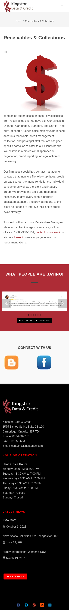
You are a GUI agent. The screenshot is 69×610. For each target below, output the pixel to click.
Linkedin (19, 237)
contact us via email (48, 232)
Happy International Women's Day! (24, 551)
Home (18, 21)
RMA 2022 (9, 520)
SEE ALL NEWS (15, 576)
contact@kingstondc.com (27, 445)
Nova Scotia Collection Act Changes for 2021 (31, 536)
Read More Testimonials (34, 321)
